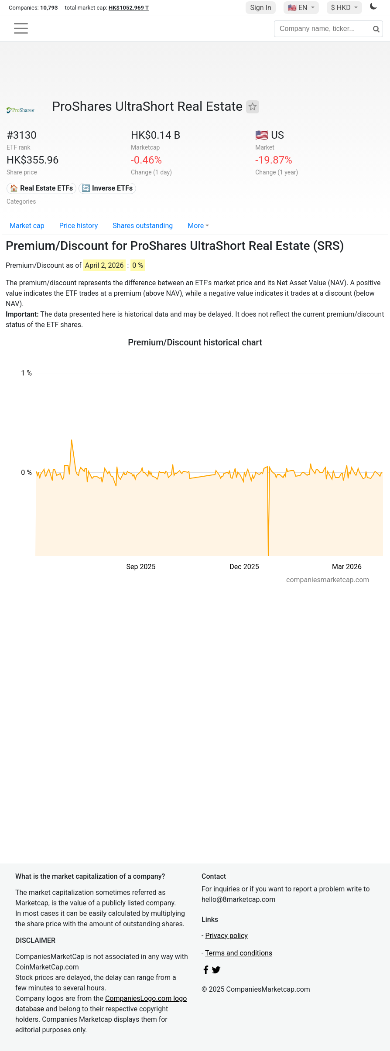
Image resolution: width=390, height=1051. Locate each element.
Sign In (260, 7)
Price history (78, 226)
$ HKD (341, 7)
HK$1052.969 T (129, 7)
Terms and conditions (238, 953)
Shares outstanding (143, 226)
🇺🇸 (298, 7)
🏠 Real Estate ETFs (41, 188)
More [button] (196, 226)
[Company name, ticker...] (328, 28)
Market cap (27, 226)
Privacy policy (226, 936)
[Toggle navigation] (21, 28)
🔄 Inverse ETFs (107, 188)
